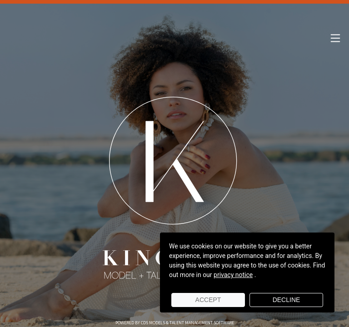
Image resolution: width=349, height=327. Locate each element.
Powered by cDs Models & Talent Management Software (174, 323)
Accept (208, 299)
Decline (286, 299)
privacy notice (233, 274)
